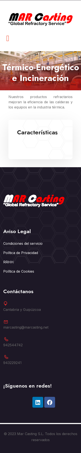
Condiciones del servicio (23, 243)
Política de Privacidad (20, 253)
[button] (7, 38)
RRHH (8, 262)
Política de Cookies (18, 271)
